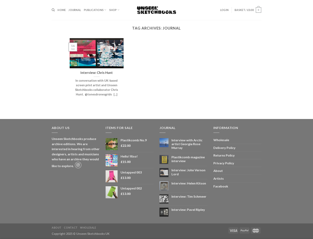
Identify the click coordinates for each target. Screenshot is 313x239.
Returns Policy (224, 155)
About (218, 171)
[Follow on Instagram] (78, 165)
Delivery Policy (224, 148)
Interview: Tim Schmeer (188, 196)
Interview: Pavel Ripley (188, 209)
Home (61, 10)
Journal (74, 10)
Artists (218, 178)
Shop (114, 10)
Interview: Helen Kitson (188, 183)
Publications (95, 10)
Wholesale (221, 140)
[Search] (53, 10)
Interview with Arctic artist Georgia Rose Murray (186, 144)
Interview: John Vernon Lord (188, 172)
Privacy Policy (223, 163)
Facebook (220, 186)
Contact (70, 227)
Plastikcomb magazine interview (188, 159)
